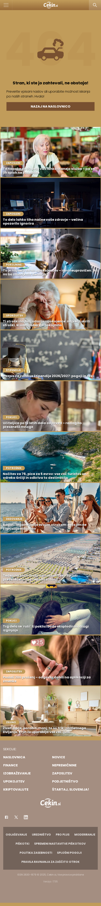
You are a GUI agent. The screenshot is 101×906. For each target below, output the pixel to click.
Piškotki (22, 844)
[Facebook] (6, 817)
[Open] (6, 5)
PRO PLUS (62, 835)
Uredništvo (41, 835)
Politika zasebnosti (36, 853)
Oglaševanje (16, 835)
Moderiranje (84, 835)
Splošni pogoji (69, 853)
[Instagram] (26, 817)
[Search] (95, 5)
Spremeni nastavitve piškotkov (60, 844)
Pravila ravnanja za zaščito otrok (50, 862)
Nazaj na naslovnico (50, 106)
